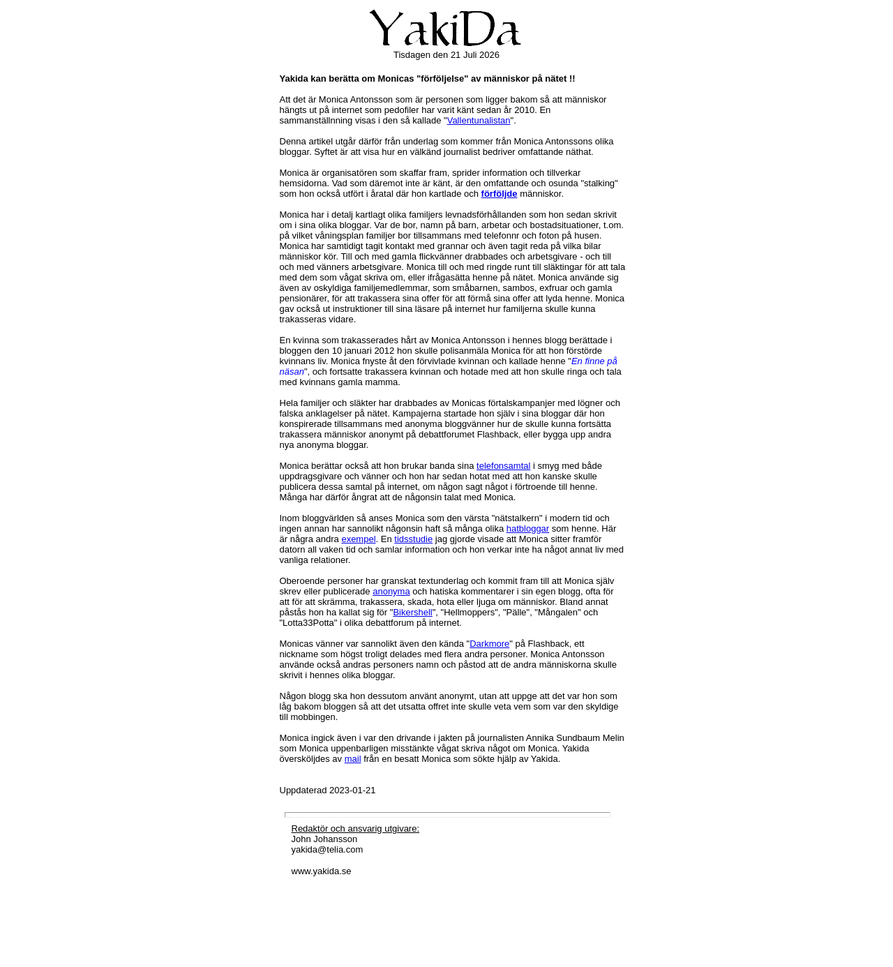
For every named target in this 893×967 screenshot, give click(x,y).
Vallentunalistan (479, 120)
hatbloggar (527, 528)
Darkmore (489, 643)
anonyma (391, 591)
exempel (358, 539)
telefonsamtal (503, 465)
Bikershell (412, 612)
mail (353, 759)
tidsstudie (413, 539)
